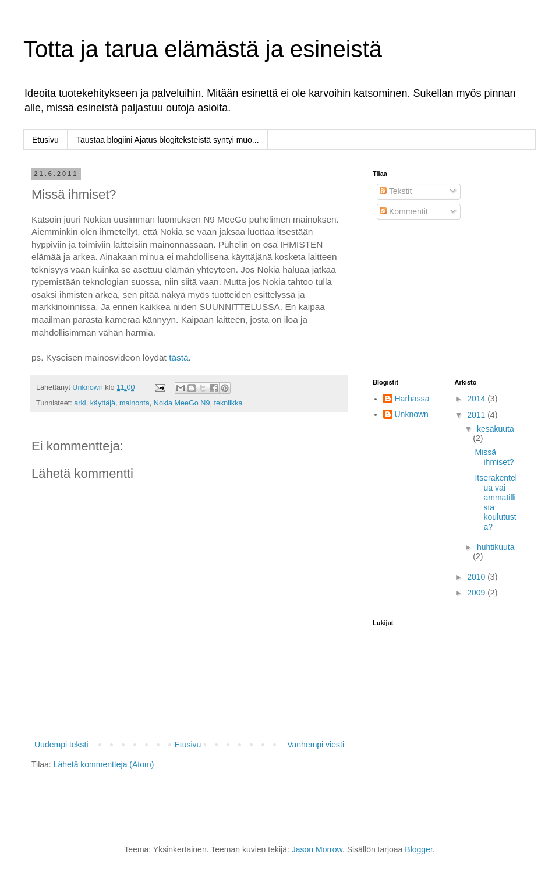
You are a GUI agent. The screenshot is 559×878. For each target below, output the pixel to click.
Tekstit (396, 191)
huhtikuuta (496, 547)
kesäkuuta (495, 428)
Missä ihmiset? (494, 457)
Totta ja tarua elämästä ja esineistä (202, 49)
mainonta (134, 403)
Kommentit (404, 211)
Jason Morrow (317, 849)
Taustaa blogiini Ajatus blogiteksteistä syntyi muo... (167, 139)
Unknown (412, 414)
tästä (178, 357)
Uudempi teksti (61, 744)
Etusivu (45, 139)
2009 (477, 592)
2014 (477, 398)
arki (80, 403)
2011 (477, 414)
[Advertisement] (431, 299)
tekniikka (228, 403)
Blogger (418, 849)
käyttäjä (102, 403)
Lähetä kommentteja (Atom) (104, 764)
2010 (477, 576)
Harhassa (412, 398)
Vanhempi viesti (315, 744)
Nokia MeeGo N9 (182, 403)
